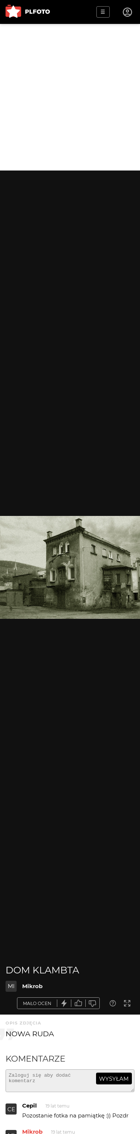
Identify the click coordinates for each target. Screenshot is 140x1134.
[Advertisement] (70, 97)
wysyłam (114, 1078)
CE (11, 1112)
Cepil (29, 1108)
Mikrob (32, 986)
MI (11, 986)
